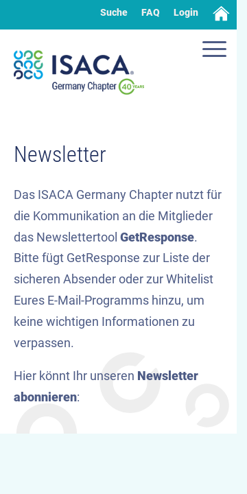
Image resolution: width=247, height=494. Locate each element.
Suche (114, 12)
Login (186, 12)
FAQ (150, 12)
